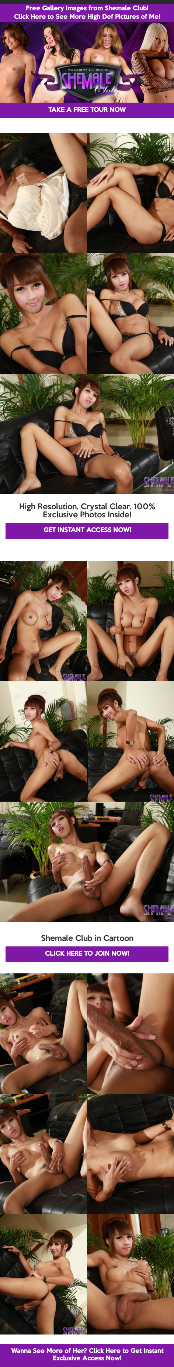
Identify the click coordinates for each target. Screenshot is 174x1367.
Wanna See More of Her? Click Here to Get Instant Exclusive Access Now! (87, 1355)
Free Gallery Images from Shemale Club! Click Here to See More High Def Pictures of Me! (87, 13)
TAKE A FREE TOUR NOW (87, 110)
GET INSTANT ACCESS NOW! (87, 530)
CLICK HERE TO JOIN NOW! (87, 954)
